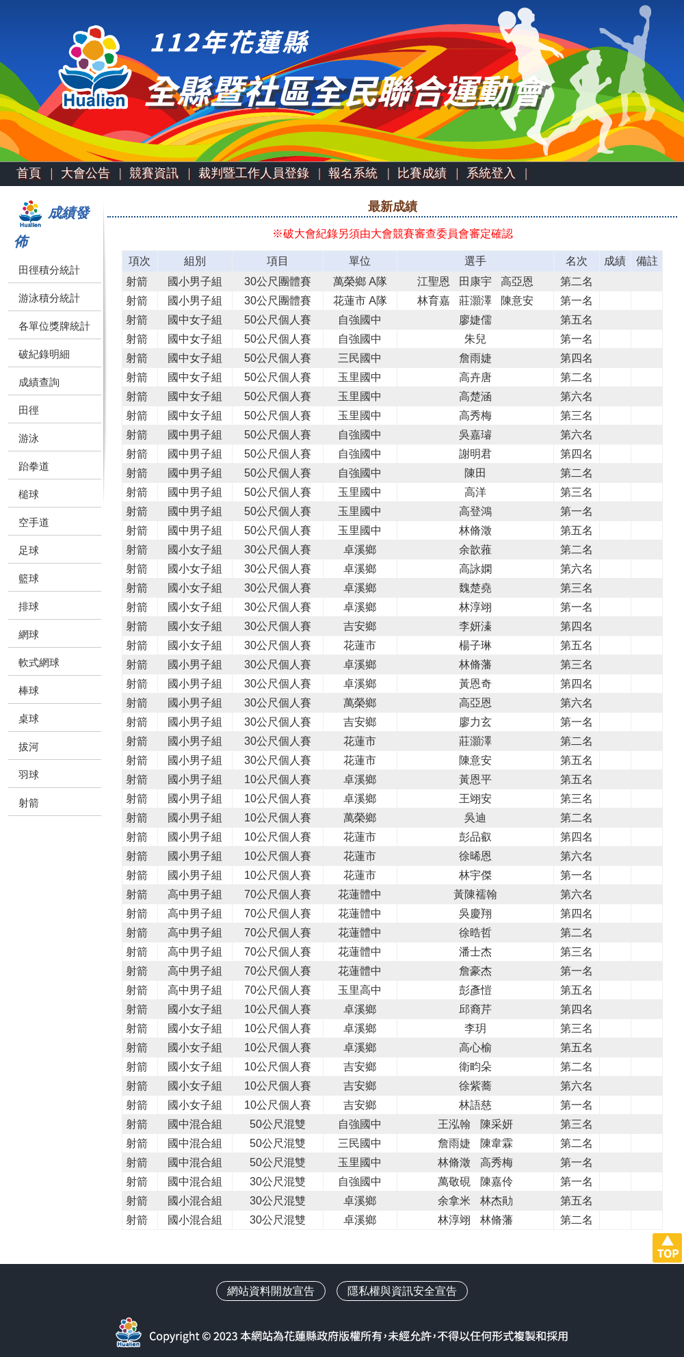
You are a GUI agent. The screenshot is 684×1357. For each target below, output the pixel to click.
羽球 (28, 774)
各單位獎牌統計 (54, 326)
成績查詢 (39, 382)
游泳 (28, 438)
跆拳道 (33, 466)
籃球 (28, 578)
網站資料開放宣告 (271, 1291)
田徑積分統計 (49, 270)
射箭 (28, 802)
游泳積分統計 (49, 298)
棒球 (28, 690)
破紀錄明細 (44, 354)
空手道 (33, 522)
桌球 (28, 718)
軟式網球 (39, 662)
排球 (28, 606)
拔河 (28, 746)
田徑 (28, 410)
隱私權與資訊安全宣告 (402, 1291)
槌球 (28, 494)
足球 (28, 550)
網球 (28, 634)
